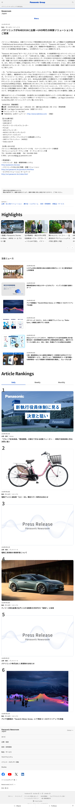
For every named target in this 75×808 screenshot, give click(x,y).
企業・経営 (5, 742)
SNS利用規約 (44, 796)
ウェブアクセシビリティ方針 (57, 796)
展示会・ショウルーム (31, 204)
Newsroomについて (7, 784)
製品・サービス (6, 27)
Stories (4, 767)
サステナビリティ (7, 757)
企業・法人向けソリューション (11, 204)
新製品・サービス (58, 204)
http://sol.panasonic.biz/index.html (14, 174)
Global (69, 730)
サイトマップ (18, 796)
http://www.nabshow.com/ (37, 114)
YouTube (36, 793)
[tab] (38, 382)
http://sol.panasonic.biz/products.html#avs (17, 169)
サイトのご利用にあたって (31, 796)
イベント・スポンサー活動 (10, 762)
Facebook (28, 793)
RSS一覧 (3, 788)
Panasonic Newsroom (10, 730)
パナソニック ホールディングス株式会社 (11, 6)
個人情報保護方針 (46, 798)
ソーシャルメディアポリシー (31, 798)
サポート (10, 796)
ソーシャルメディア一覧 (8, 780)
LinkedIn (47, 793)
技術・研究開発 (45, 204)
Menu (36, 18)
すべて (3, 737)
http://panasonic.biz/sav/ (10, 165)
